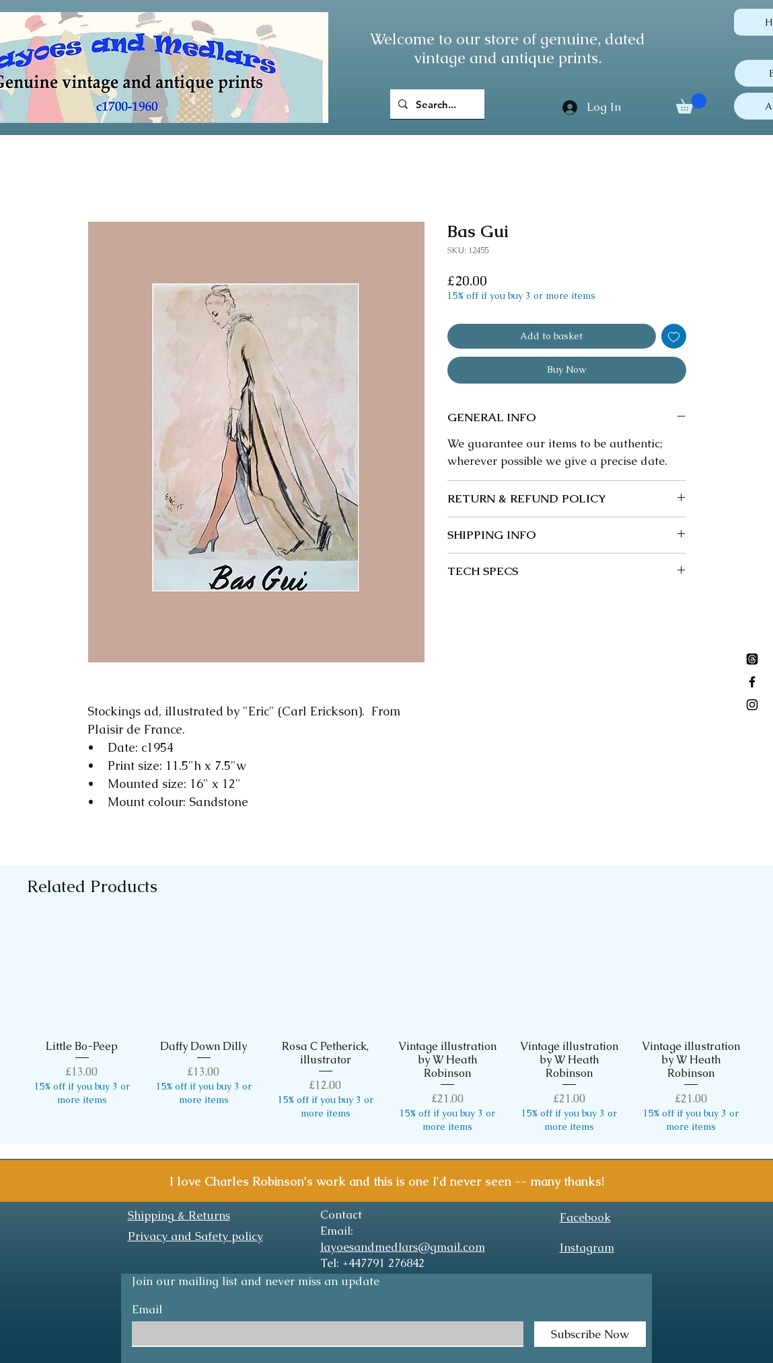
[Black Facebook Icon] (752, 681)
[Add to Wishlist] (673, 336)
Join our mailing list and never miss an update (255, 1281)
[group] (386, 1027)
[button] (691, 103)
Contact (341, 1214)
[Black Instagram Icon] (752, 704)
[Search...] (436, 104)
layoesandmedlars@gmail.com (402, 1246)
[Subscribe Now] (590, 1334)
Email (147, 1309)
